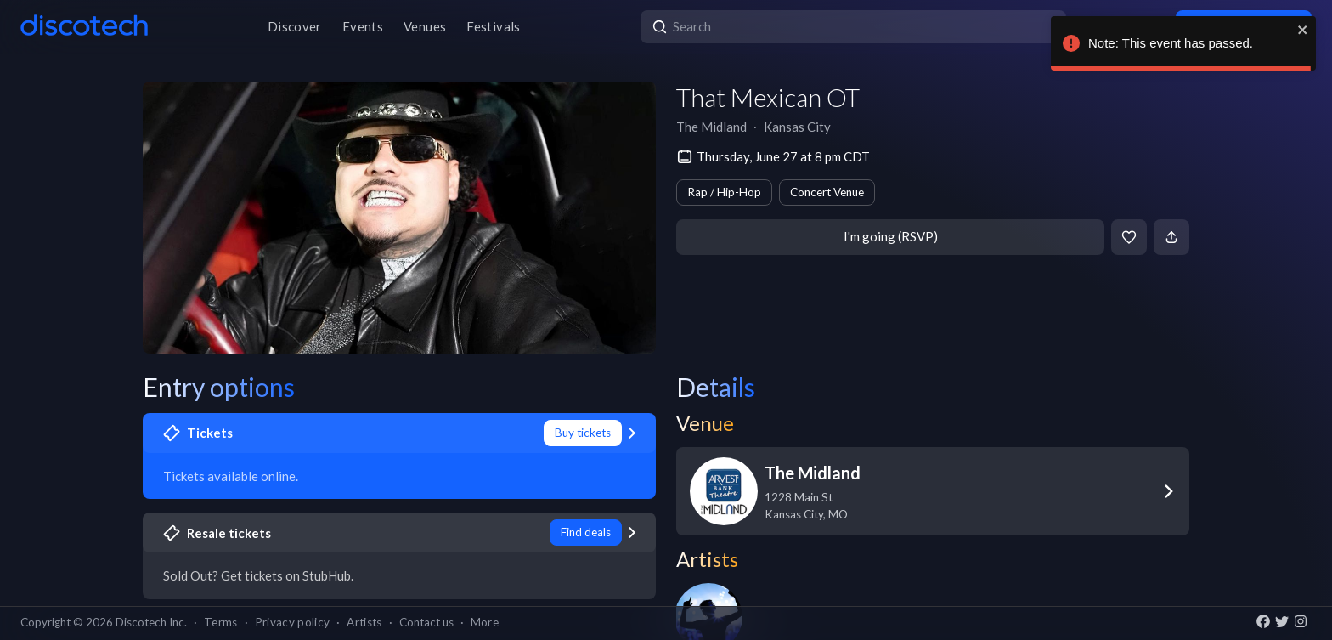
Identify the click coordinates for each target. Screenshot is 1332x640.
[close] (1303, 30)
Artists (364, 622)
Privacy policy (292, 622)
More (485, 622)
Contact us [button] (426, 622)
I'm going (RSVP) (891, 236)
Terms (221, 622)
